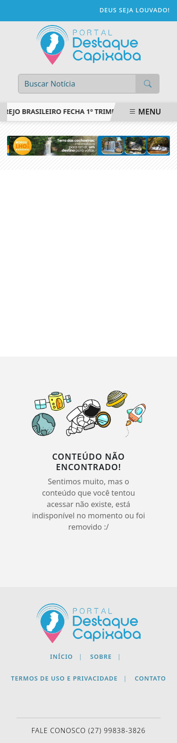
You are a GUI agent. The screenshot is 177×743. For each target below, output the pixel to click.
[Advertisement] (88, 263)
